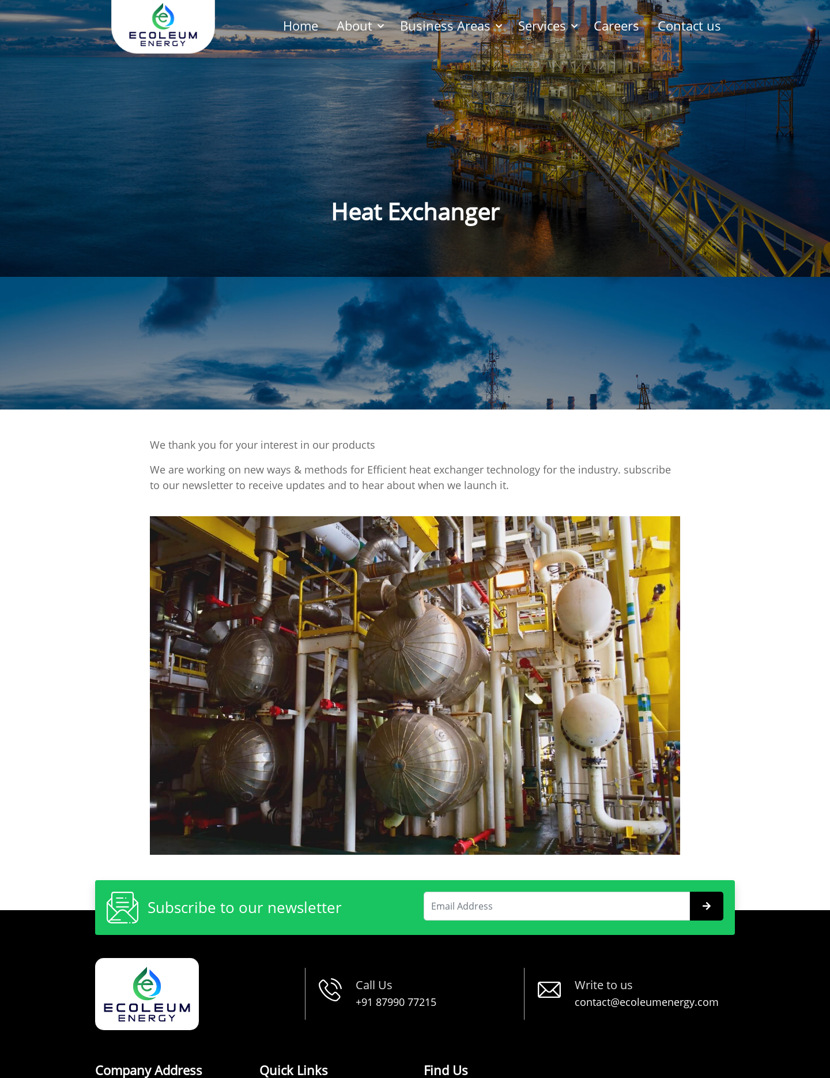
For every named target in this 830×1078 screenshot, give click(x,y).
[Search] (557, 906)
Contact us (689, 25)
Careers (616, 25)
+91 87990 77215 (396, 1002)
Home (300, 25)
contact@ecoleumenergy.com (647, 1002)
